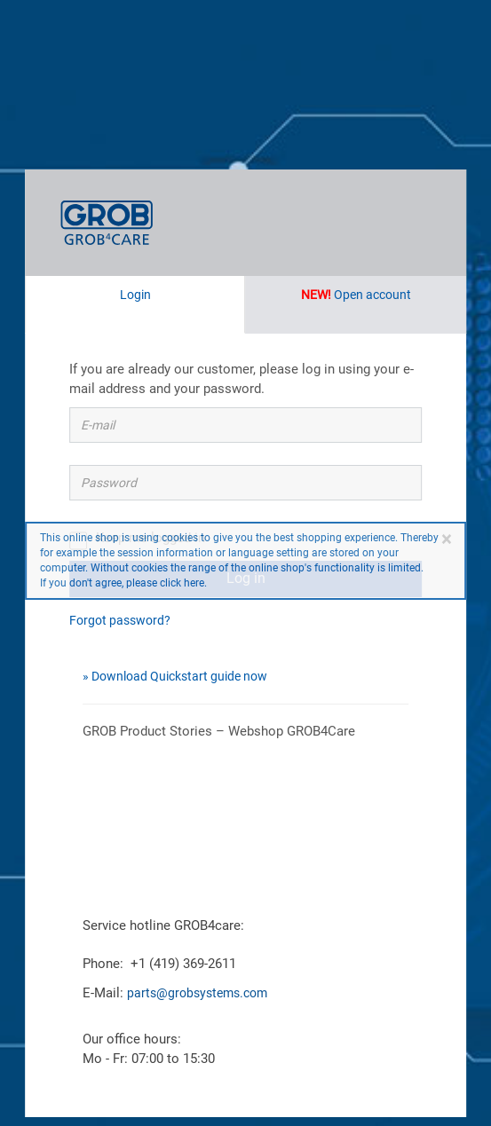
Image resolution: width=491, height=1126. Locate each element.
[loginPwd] (246, 482)
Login (135, 294)
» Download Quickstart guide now (175, 676)
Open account (356, 294)
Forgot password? (119, 620)
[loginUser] (246, 425)
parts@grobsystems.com (197, 993)
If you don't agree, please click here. (123, 583)
